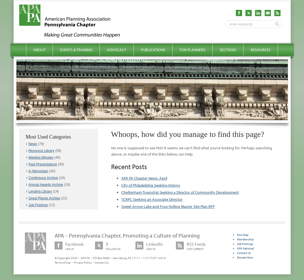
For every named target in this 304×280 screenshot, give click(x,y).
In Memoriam (38, 171)
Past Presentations (43, 164)
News (33, 144)
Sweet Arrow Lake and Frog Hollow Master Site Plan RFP (168, 206)
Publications (153, 49)
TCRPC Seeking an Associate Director (152, 199)
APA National (245, 248)
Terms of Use (63, 262)
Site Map (242, 235)
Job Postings (38, 205)
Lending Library (40, 191)
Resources (261, 49)
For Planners (192, 49)
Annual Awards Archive (46, 185)
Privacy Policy (83, 262)
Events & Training (76, 49)
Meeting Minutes (41, 158)
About (39, 49)
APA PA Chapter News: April (144, 178)
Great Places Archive (44, 198)
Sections (228, 49)
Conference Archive (43, 178)
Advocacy (116, 49)
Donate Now (245, 257)
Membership (245, 239)
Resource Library (41, 151)
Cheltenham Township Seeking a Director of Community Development (180, 192)
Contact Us (102, 262)
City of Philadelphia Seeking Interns (150, 185)
